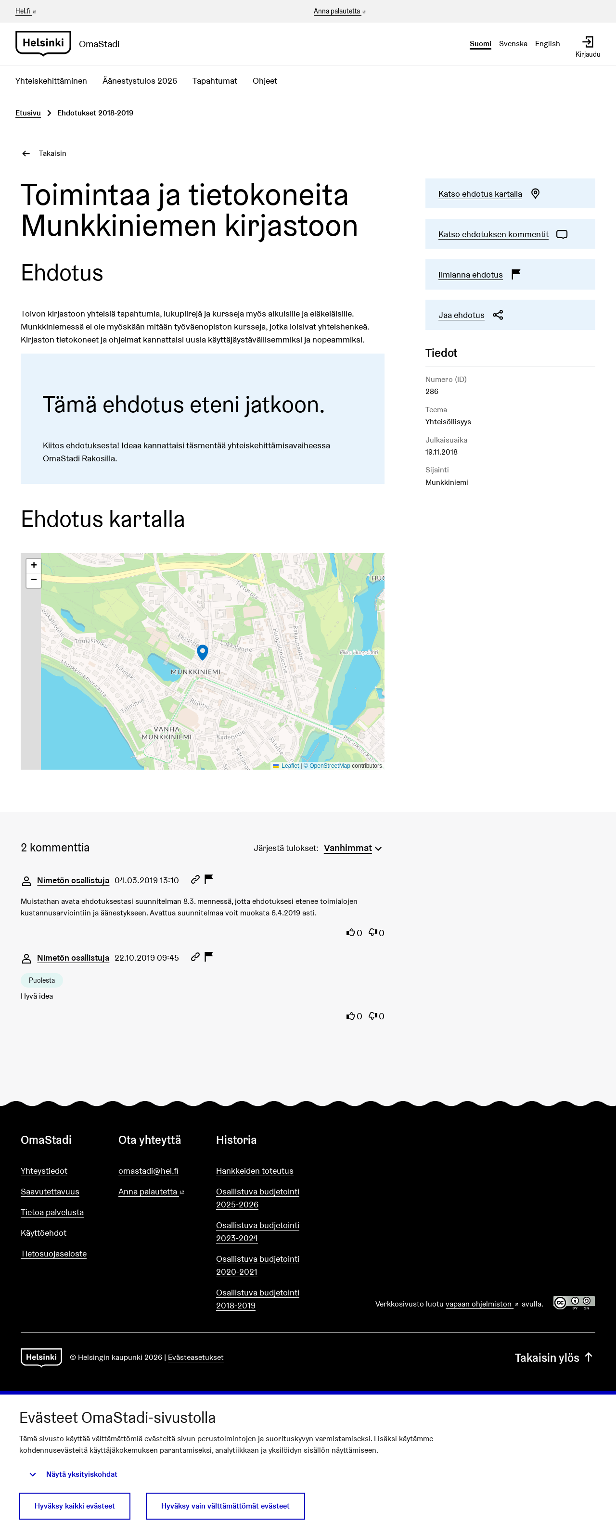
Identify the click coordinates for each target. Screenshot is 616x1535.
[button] (202, 652)
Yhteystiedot (44, 1170)
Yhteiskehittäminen (51, 80)
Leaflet (286, 765)
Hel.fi (26, 11)
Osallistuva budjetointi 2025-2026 (257, 1198)
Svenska (513, 43)
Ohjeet (265, 80)
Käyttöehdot (43, 1232)
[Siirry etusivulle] (71, 43)
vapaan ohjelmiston (483, 1304)
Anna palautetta (340, 11)
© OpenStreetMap (327, 765)
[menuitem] (354, 846)
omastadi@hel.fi (148, 1170)
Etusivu (28, 113)
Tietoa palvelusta (52, 1212)
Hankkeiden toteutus (255, 1170)
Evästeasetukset (196, 1357)
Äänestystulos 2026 (140, 80)
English (547, 43)
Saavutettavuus (50, 1191)
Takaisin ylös (555, 1357)
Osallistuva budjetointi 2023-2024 (257, 1231)
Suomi (480, 43)
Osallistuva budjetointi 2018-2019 (257, 1299)
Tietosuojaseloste (54, 1253)
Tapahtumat (214, 80)
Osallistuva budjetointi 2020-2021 (257, 1265)
